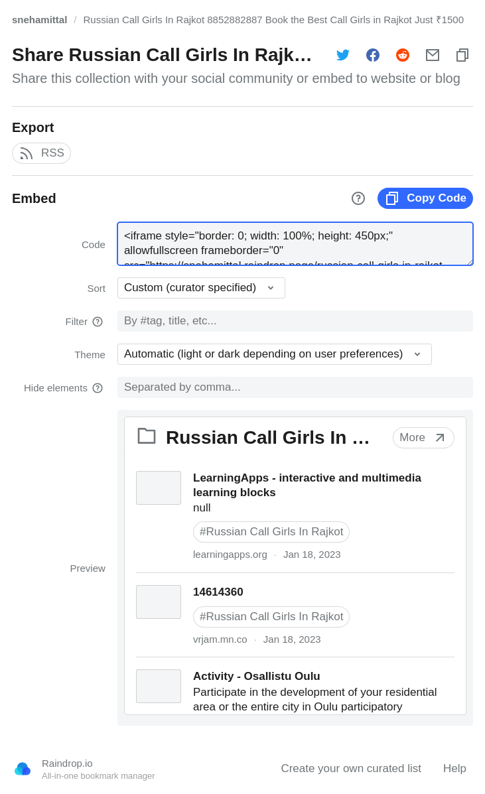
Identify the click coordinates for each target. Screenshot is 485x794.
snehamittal (39, 19)
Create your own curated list (351, 768)
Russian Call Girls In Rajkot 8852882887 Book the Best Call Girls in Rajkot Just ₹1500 (274, 19)
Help (454, 768)
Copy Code (425, 198)
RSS (41, 153)
